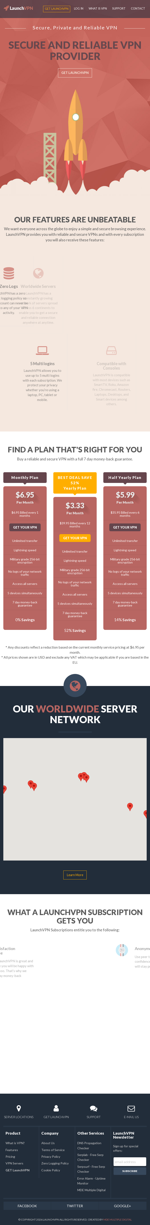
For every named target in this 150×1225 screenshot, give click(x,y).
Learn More (75, 875)
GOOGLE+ (122, 1206)
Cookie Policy (50, 1170)
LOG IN (78, 8)
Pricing (10, 1156)
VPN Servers (14, 1163)
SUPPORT (119, 8)
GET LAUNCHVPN (75, 73)
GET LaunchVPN (56, 8)
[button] (41, 788)
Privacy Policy (50, 1156)
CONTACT (138, 8)
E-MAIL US (131, 1112)
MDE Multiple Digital (91, 1190)
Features (12, 1150)
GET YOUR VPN (25, 527)
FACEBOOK (27, 1206)
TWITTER (75, 1206)
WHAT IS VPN (98, 8)
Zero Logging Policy (55, 1163)
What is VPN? (15, 1143)
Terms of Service (53, 1150)
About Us (48, 1143)
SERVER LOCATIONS (18, 1112)
